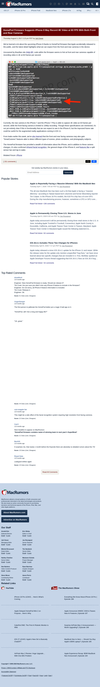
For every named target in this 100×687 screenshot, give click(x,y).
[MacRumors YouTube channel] (71, 4)
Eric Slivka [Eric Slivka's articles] (26, 530)
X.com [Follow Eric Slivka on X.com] (29, 534)
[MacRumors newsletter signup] (83, 4)
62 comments (49, 233)
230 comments (49, 206)
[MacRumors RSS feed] (79, 4)
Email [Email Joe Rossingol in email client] (24, 543)
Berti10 (17, 441)
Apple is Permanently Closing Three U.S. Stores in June (59, 213)
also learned (37, 136)
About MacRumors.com (14, 511)
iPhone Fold (35, 10)
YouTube (10, 587)
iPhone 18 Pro (20, 10)
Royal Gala (18, 456)
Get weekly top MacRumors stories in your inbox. (50, 168)
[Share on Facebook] (94, 161)
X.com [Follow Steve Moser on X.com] (8, 578)
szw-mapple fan (20, 409)
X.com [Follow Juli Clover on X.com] (8, 543)
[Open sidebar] (97, 4)
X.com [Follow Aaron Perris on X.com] (29, 578)
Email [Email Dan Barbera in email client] (3, 570)
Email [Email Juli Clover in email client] (3, 543)
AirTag (79, 10)
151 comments (9, 161)
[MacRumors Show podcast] (50, 4)
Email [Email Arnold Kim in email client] (3, 534)
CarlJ (16, 424)
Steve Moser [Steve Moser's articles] (5, 574)
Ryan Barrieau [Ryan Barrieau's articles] (27, 565)
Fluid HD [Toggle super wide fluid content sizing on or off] (35, 675)
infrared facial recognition (36, 147)
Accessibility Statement (8, 671)
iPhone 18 (91, 10)
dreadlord (18, 277)
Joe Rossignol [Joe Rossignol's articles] (27, 539)
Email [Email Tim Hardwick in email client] (24, 552)
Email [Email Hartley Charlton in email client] (3, 561)
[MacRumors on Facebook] (59, 4)
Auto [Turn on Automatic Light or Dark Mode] (41, 675)
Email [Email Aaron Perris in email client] (24, 578)
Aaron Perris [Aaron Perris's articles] (27, 574)
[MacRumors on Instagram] (55, 4)
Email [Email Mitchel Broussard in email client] (3, 552)
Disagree (32, 296)
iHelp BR (29, 52)
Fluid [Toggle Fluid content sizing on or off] (29, 675)
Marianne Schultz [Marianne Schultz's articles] (28, 557)
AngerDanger (19, 302)
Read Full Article (36, 206)
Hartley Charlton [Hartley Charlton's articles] (6, 557)
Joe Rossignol (64, 189)
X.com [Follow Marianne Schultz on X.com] (29, 561)
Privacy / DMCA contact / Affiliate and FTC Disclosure (18, 668)
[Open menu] (2, 4)
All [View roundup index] (97, 10)
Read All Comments (50, 472)
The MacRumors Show (68, 587)
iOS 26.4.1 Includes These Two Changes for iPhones (57, 243)
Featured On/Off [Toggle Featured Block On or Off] (7, 675)
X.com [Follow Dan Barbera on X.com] (8, 570)
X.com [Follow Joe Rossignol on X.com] (29, 543)
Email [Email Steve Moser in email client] (3, 578)
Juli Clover (39, 38)
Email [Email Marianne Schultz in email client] (24, 561)
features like (84, 147)
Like (27, 296)
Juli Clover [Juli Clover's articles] (5, 539)
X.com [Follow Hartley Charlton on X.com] (8, 561)
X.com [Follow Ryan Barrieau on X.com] (29, 570)
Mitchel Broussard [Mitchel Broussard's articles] (7, 548)
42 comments (49, 263)
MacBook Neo (51, 10)
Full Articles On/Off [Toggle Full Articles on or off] (20, 675)
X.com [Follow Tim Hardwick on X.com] (29, 552)
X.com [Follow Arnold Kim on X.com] (8, 534)
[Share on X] (88, 161)
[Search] (93, 4)
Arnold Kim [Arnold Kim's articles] (5, 530)
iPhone (19, 155)
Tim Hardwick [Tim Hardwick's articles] (27, 548)
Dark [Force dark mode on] (49, 675)
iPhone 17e (66, 10)
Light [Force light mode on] (45, 675)
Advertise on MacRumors (15, 519)
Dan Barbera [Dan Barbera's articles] (5, 565)
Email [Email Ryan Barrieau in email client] (24, 570)
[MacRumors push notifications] (75, 4)
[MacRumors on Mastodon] (66, 4)
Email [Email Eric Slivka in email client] (24, 534)
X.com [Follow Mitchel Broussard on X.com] (8, 552)
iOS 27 (6, 10)
